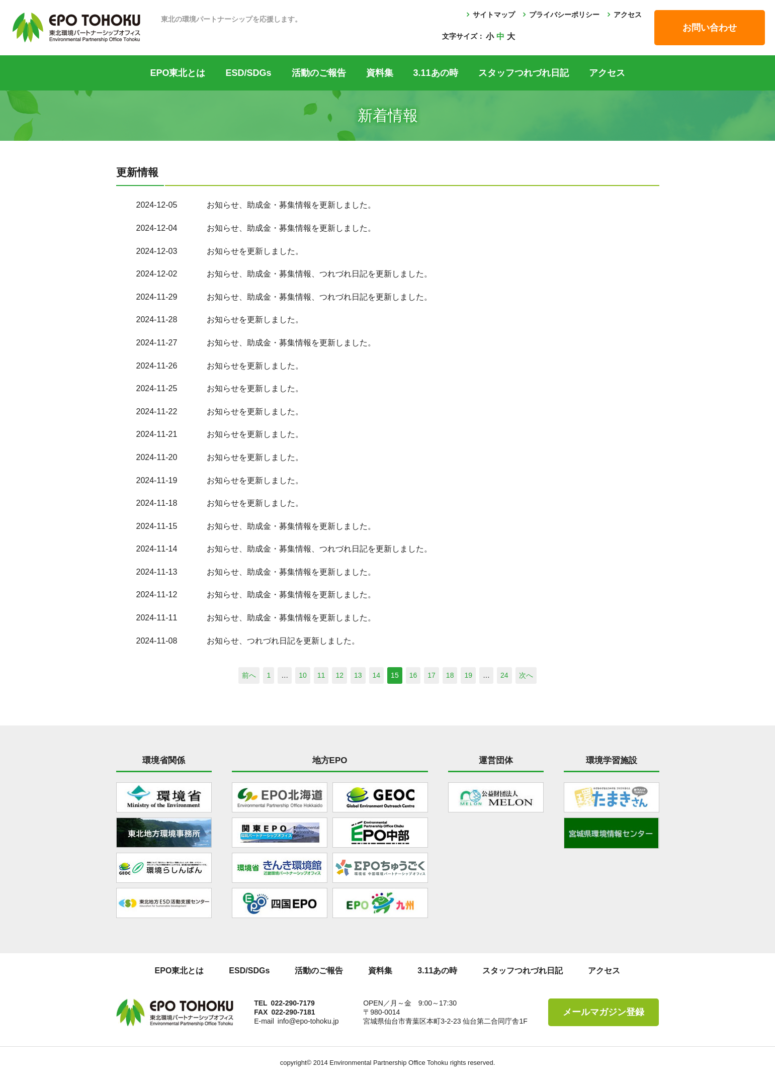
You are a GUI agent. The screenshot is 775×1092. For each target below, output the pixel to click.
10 (303, 675)
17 (431, 675)
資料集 (379, 73)
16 (413, 675)
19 (468, 675)
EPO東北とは (177, 73)
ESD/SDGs (248, 73)
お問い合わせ (709, 28)
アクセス (628, 15)
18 (450, 675)
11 (321, 675)
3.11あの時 (435, 73)
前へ (249, 675)
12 (339, 675)
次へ (526, 675)
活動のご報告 (319, 73)
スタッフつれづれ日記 (523, 73)
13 (358, 675)
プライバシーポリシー (564, 15)
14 (377, 675)
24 (504, 675)
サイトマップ (494, 15)
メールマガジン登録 (603, 1012)
